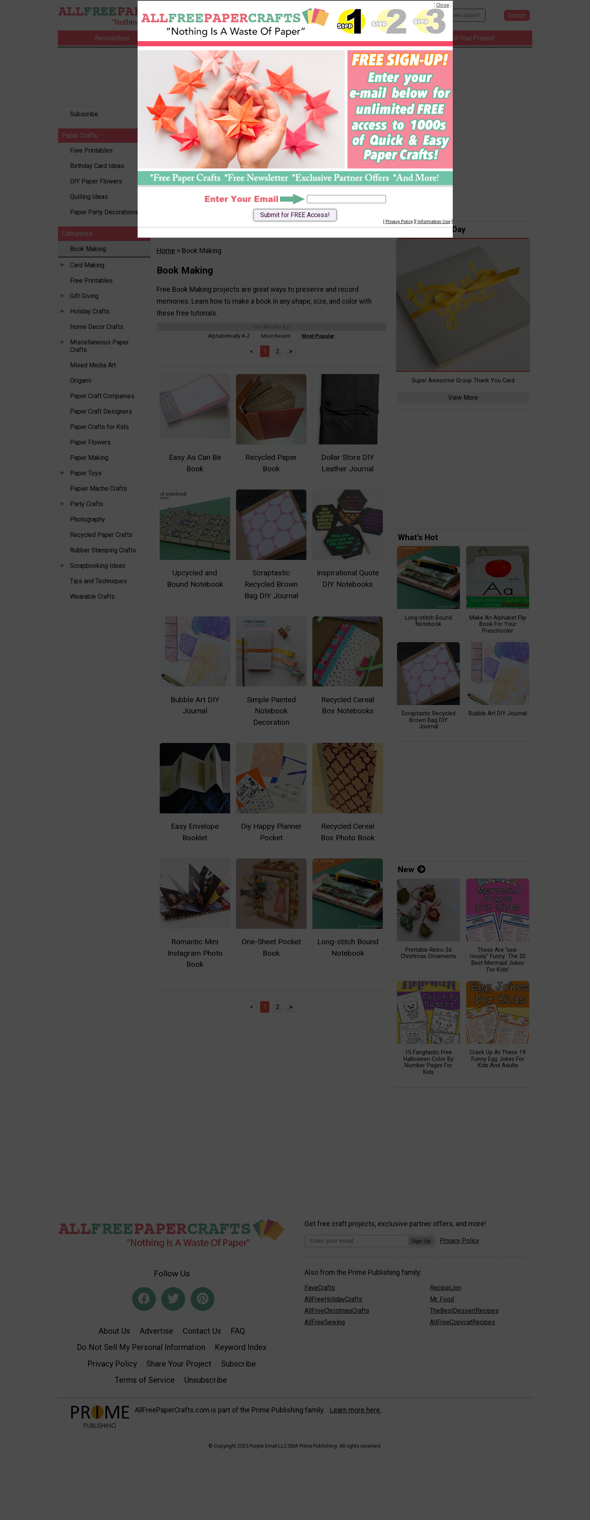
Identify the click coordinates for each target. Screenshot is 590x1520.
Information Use (434, 221)
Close (442, 5)
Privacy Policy (399, 221)
